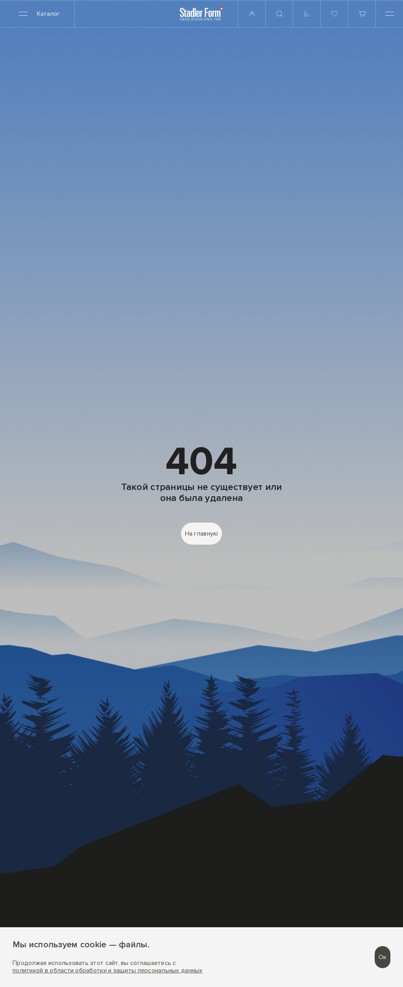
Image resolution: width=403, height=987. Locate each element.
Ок (382, 957)
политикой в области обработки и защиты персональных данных (108, 970)
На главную (201, 534)
